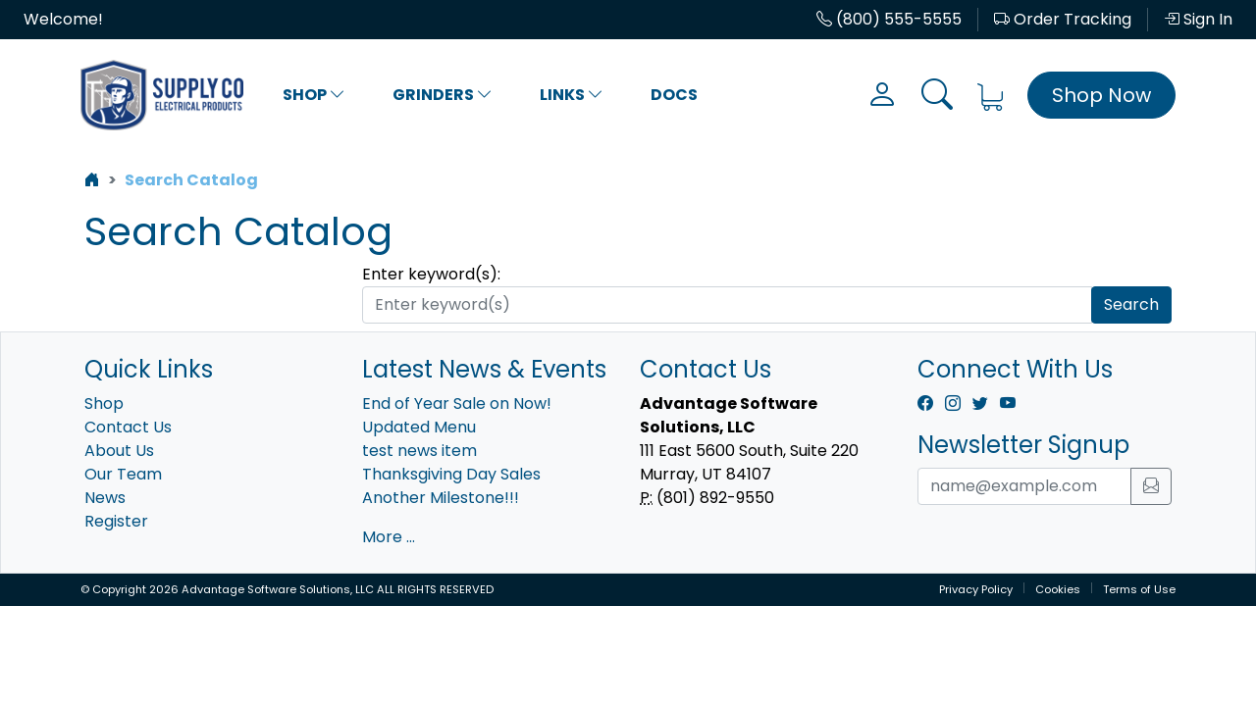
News (105, 497)
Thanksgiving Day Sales (451, 474)
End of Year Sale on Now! (456, 403)
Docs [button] (674, 94)
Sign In (1198, 19)
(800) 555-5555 (889, 19)
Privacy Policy (976, 589)
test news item (419, 450)
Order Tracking (1062, 19)
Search (1131, 304)
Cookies (1057, 589)
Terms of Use (1139, 589)
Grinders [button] (442, 94)
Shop (314, 94)
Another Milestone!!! (440, 497)
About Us (119, 450)
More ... (388, 537)
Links (571, 94)
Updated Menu (419, 427)
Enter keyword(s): (431, 274)
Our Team (123, 474)
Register (116, 521)
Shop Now (1101, 95)
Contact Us (128, 427)
